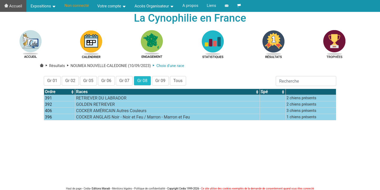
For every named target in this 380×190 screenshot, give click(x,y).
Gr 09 (160, 80)
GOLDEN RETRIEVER (95, 104)
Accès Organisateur (154, 6)
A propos (190, 5)
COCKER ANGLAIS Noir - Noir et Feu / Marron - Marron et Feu (133, 117)
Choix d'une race (167, 66)
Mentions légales (122, 188)
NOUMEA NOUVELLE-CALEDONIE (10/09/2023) (108, 66)
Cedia (87, 188)
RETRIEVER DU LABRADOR (101, 98)
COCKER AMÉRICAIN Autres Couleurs (111, 110)
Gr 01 (52, 80)
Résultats (55, 66)
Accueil (13, 6)
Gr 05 (88, 80)
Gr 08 (142, 80)
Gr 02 (70, 80)
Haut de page (74, 188)
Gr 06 (106, 80)
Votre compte (111, 6)
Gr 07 (124, 80)
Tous (178, 80)
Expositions (43, 6)
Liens (211, 5)
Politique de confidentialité (149, 188)
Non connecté (76, 5)
